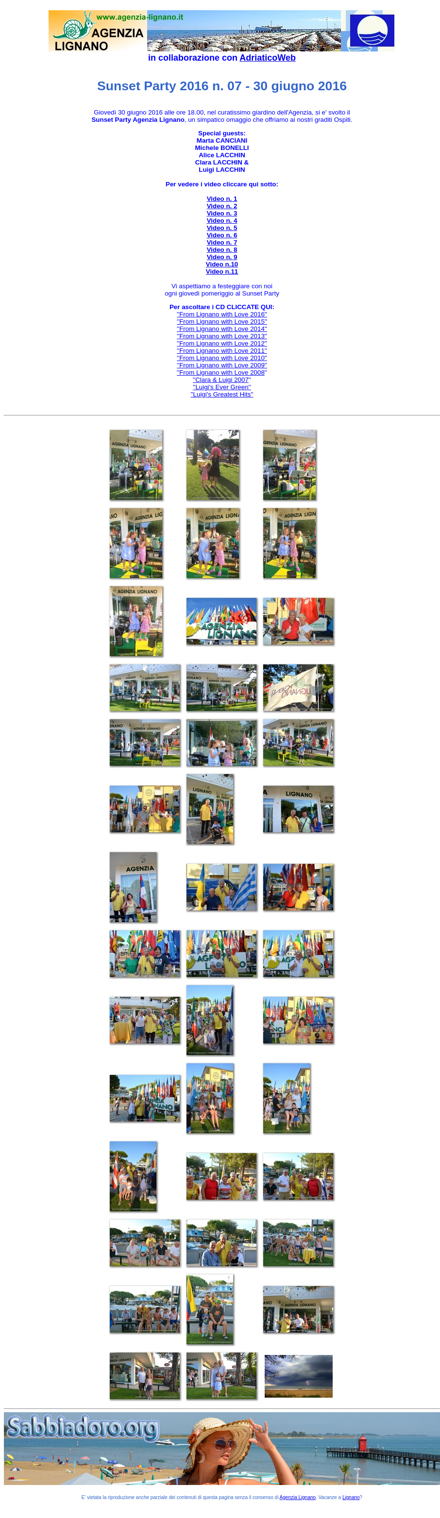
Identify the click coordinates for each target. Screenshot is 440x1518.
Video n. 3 (222, 213)
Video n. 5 (222, 227)
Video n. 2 (222, 206)
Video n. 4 (222, 220)
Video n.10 (222, 264)
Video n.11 (222, 271)
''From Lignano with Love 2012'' (222, 343)
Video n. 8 (222, 249)
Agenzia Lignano (298, 1497)
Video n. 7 (222, 242)
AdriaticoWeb (267, 58)
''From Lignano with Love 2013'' (222, 336)
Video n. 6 (222, 235)
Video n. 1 (222, 198)
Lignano (351, 1497)
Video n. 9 (222, 257)
